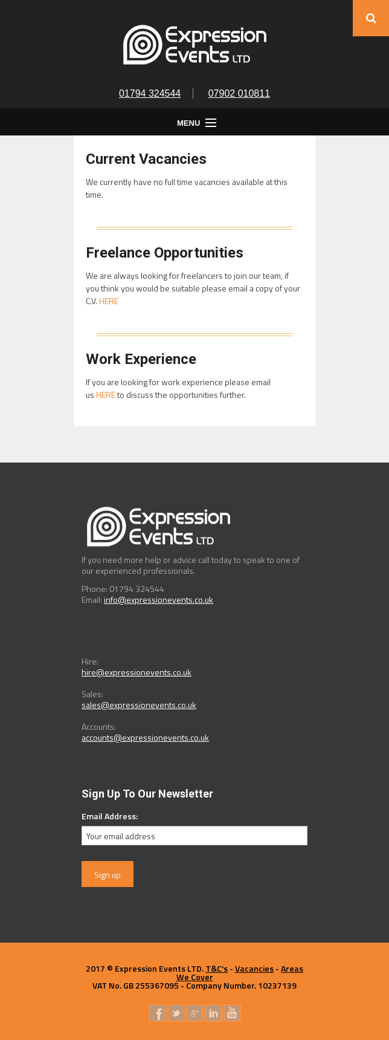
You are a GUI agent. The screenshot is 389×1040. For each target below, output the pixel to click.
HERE (108, 300)
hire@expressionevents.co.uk (136, 672)
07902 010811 (239, 93)
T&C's (216, 968)
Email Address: (110, 816)
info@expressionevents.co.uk (158, 599)
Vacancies (254, 968)
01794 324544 (150, 93)
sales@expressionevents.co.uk (139, 704)
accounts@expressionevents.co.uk (145, 737)
